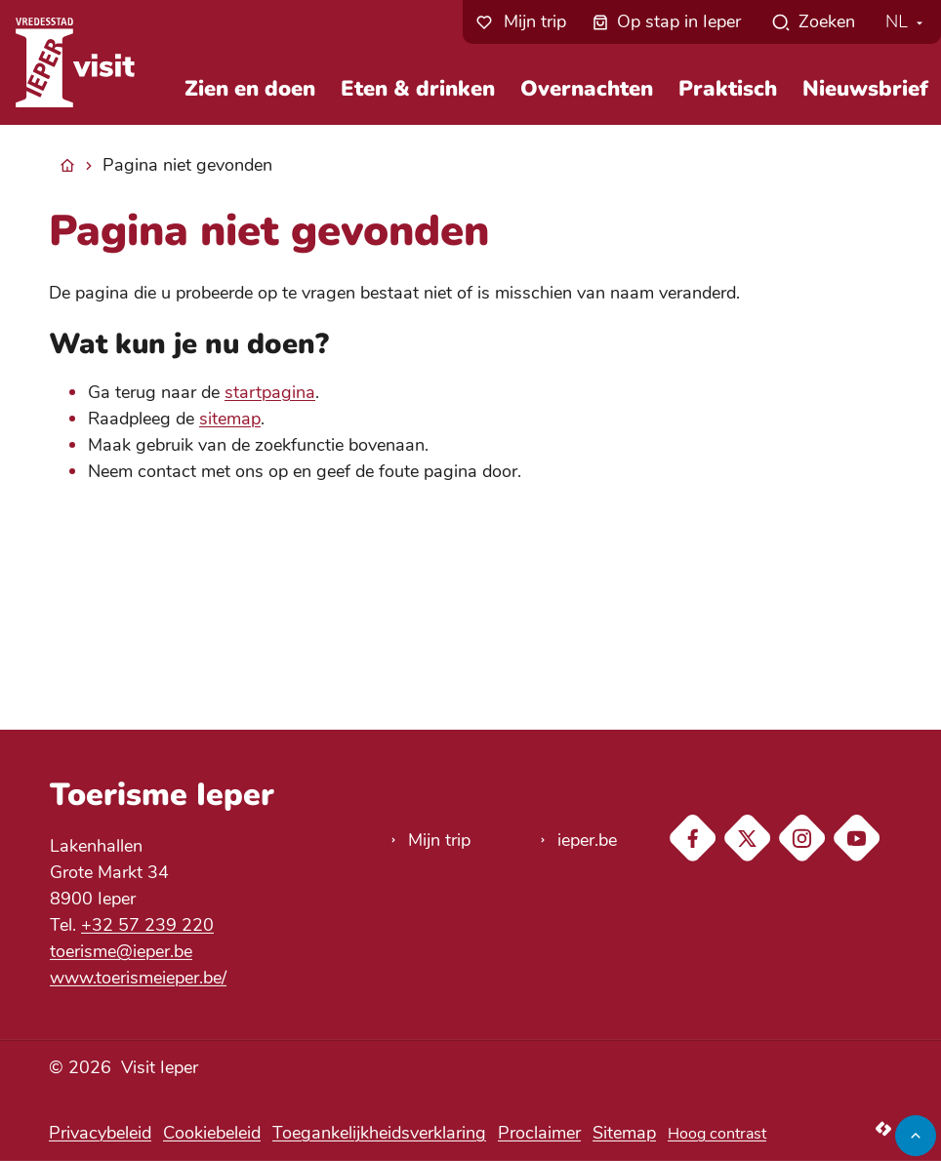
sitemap (230, 418)
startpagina (270, 392)
